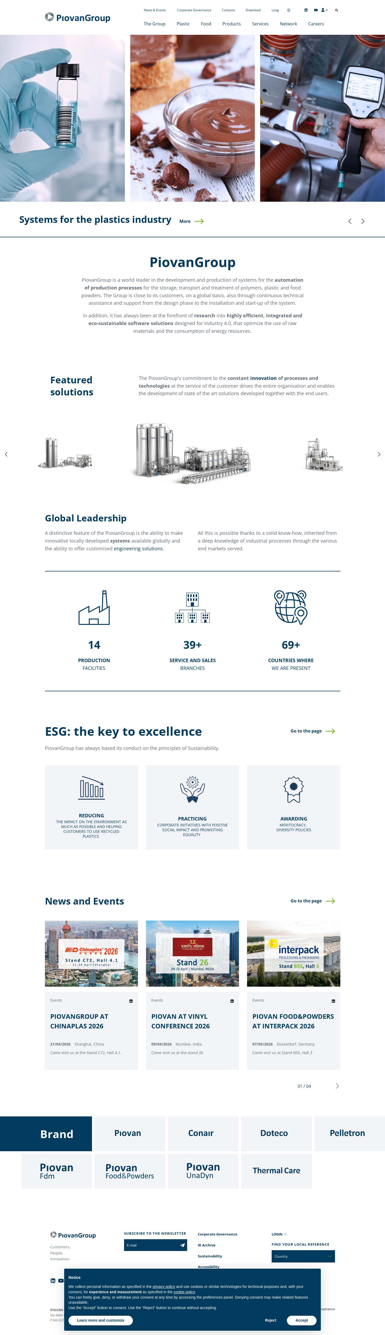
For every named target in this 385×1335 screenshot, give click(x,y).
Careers (316, 24)
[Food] (192, 118)
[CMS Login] (324, 10)
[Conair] (203, 1133)
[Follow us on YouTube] (316, 10)
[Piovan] (130, 1133)
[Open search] (336, 10)
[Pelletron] (349, 1133)
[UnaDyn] (203, 1171)
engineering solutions (138, 548)
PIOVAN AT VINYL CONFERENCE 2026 (180, 1021)
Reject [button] (270, 1320)
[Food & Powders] (130, 1171)
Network (288, 24)
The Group (154, 24)
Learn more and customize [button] (100, 1320)
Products (231, 24)
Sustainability (210, 1256)
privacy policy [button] (164, 1286)
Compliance (325, 1309)
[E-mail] (151, 1245)
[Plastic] (62, 118)
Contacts (228, 10)
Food (206, 24)
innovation (263, 378)
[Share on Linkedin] (131, 1001)
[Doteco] (276, 1133)
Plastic (183, 24)
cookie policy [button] (184, 1292)
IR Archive (206, 1245)
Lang (275, 10)
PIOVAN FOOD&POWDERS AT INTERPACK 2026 (293, 1021)
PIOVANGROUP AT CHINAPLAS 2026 (79, 1021)
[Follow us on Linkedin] (306, 10)
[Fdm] (56, 1171)
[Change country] (288, 10)
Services (260, 24)
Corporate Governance (194, 10)
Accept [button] (301, 1320)
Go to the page (306, 731)
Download (253, 10)
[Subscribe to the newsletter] (182, 1245)
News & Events (155, 10)
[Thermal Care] (276, 1171)
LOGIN (277, 1234)
